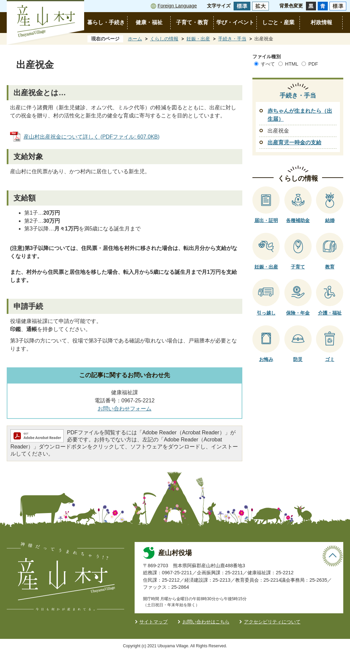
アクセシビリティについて (272, 621)
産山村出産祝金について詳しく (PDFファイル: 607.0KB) (92, 137)
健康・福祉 (149, 22)
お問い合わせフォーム (124, 408)
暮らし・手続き (106, 22)
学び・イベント (235, 22)
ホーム (135, 38)
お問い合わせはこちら (206, 621)
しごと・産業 (278, 22)
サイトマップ (153, 621)
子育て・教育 (192, 22)
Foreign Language (177, 5)
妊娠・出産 (198, 38)
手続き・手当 (232, 38)
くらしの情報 (164, 38)
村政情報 (321, 22)
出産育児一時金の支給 (294, 142)
